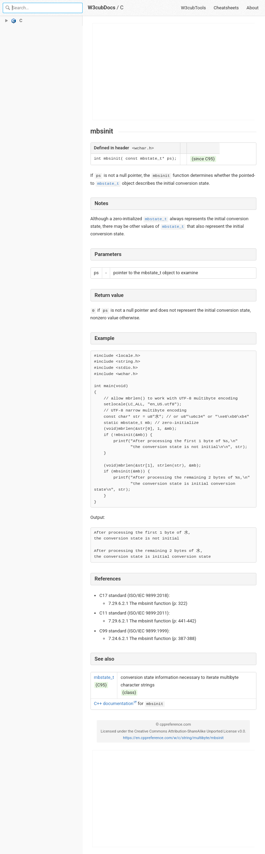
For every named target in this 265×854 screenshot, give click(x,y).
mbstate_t (108, 183)
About (252, 7)
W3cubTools (193, 7)
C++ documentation (114, 703)
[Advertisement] (174, 71)
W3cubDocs (101, 7)
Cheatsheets (226, 7)
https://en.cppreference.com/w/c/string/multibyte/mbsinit (173, 738)
